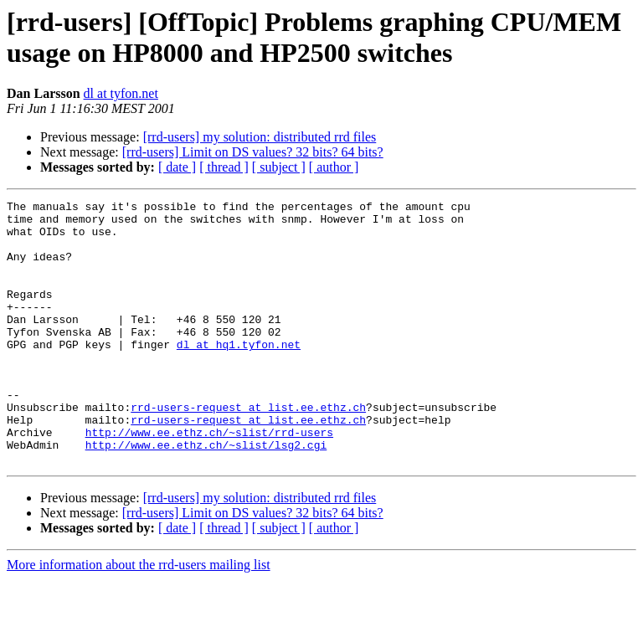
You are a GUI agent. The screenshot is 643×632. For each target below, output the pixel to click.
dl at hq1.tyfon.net (239, 374)
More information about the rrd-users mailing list (138, 617)
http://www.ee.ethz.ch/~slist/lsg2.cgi (206, 494)
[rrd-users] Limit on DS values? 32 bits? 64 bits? (252, 152)
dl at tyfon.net (121, 93)
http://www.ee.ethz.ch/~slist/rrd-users (209, 479)
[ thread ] (224, 167)
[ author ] (334, 167)
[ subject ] (279, 167)
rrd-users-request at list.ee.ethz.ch (248, 449)
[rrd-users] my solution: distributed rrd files (260, 137)
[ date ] (177, 167)
